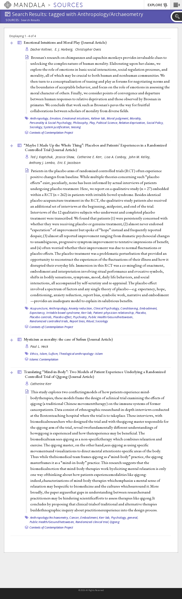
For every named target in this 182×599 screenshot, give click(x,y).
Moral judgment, (118, 118)
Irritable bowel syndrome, (63, 313)
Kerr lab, (86, 313)
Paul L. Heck (39, 346)
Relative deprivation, (132, 123)
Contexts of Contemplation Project (51, 132)
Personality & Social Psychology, (51, 123)
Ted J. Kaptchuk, (42, 157)
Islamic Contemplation (43, 359)
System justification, (57, 127)
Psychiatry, (80, 317)
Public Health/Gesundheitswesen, (110, 317)
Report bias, (78, 321)
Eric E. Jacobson (68, 162)
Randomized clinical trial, (92, 522)
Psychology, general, (124, 517)
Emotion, (56, 118)
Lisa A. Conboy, (115, 157)
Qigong (115, 522)
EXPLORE (158, 5)
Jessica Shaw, (66, 157)
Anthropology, (39, 118)
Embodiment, (149, 308)
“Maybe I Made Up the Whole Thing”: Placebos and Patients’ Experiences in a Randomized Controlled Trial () (95, 147)
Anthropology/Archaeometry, (49, 517)
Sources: (13, 20)
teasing (76, 127)
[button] (176, 5)
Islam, (44, 354)
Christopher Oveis (88, 49)
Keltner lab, (98, 118)
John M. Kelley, (140, 157)
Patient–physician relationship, (114, 313)
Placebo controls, (41, 317)
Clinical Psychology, (107, 308)
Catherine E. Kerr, (90, 157)
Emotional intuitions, (76, 118)
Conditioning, (129, 308)
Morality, (135, 118)
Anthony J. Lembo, (43, 162)
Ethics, (34, 354)
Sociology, (36, 127)
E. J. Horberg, (64, 49)
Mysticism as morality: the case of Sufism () (68, 339)
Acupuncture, (39, 308)
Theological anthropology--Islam (81, 354)
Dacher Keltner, (42, 49)
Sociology (101, 321)
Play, (92, 123)
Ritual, (90, 321)
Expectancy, (38, 313)
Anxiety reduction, (81, 308)
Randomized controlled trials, (49, 321)
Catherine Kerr (41, 384)
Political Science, (107, 123)
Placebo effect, (62, 317)
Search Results (30, 20)
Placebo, (141, 313)
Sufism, (53, 354)
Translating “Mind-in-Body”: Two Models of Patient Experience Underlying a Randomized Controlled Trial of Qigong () (95, 374)
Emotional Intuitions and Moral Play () (65, 42)
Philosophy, (81, 123)
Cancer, (74, 517)
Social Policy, (155, 123)
